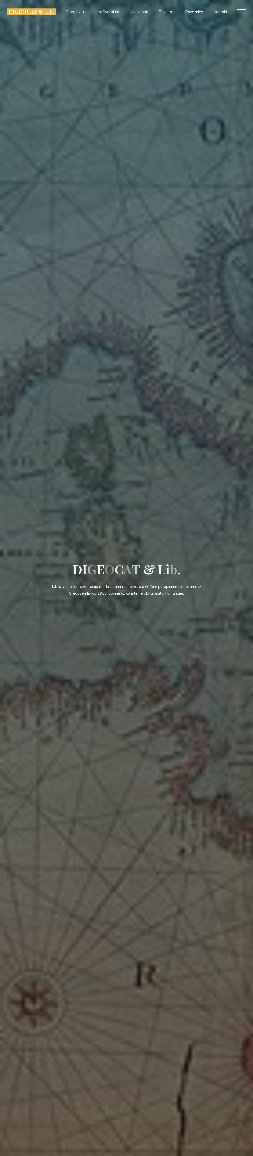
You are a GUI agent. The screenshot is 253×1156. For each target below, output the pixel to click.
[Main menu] (241, 11)
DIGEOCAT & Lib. (31, 11)
